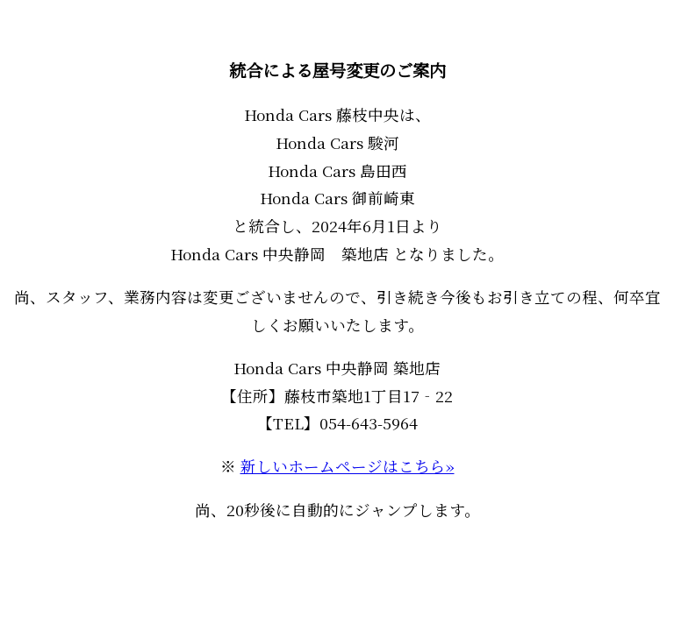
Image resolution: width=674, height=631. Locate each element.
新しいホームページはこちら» (347, 466)
